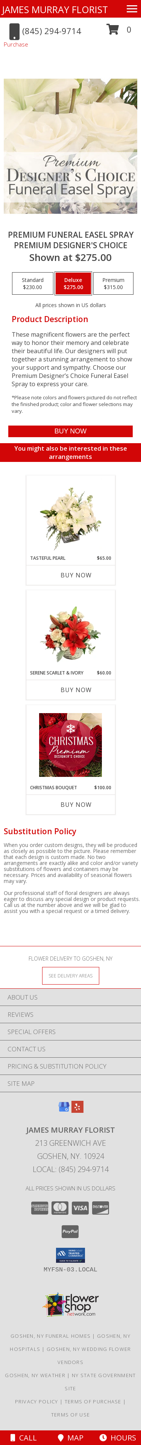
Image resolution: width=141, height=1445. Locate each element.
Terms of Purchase (93, 1401)
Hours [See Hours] (117, 1438)
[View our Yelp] (77, 1110)
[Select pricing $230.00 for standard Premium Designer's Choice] (32, 283)
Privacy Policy (36, 1401)
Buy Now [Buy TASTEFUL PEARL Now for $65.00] (76, 575)
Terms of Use (70, 1414)
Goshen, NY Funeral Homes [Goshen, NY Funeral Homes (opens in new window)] (51, 1336)
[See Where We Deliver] (70, 975)
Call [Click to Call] (24, 1438)
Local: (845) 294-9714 (71, 1169)
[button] (119, 32)
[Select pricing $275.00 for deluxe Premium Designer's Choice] (73, 283)
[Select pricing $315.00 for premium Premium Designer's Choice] (113, 283)
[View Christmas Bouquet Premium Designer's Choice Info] (70, 745)
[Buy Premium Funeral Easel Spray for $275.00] (70, 431)
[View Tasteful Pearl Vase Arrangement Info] (70, 515)
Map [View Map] (70, 1438)
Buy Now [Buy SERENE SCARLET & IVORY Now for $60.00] (76, 690)
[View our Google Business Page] (64, 1110)
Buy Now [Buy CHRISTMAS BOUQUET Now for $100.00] (76, 804)
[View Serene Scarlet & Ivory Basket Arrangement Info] (70, 630)
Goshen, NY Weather (35, 1375)
